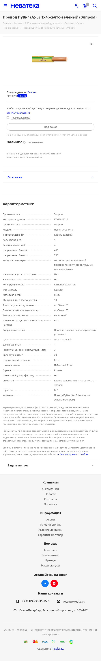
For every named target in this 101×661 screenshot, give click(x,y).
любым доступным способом (72, 454)
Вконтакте (45, 583)
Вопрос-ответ (50, 555)
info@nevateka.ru (74, 602)
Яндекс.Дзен (54, 583)
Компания (51, 482)
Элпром (32, 92)
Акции (50, 519)
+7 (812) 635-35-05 (34, 601)
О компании (50, 489)
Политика (50, 504)
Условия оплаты (50, 524)
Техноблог (50, 550)
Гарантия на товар (50, 535)
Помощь (50, 544)
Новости (50, 494)
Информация (50, 513)
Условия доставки (50, 529)
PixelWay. (58, 648)
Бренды (50, 560)
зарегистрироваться (18, 113)
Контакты (50, 499)
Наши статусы (50, 565)
